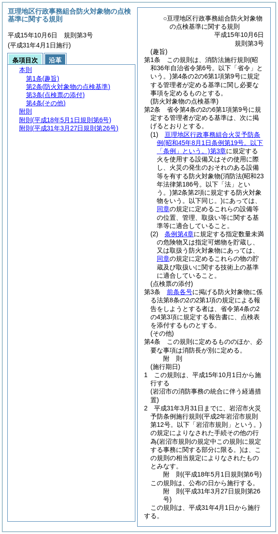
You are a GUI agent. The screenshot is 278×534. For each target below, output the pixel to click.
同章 (163, 209)
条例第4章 (179, 234)
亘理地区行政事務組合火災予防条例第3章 (210, 143)
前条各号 (179, 292)
